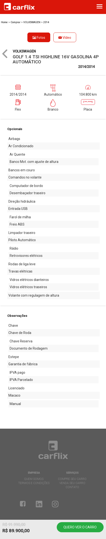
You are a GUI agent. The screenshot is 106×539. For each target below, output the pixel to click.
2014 (46, 22)
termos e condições (34, 483)
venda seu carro (72, 483)
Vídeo (64, 38)
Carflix (19, 6)
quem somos (34, 479)
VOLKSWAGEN (32, 22)
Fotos (38, 38)
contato (72, 487)
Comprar (15, 22)
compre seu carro (72, 479)
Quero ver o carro (80, 527)
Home (4, 22)
